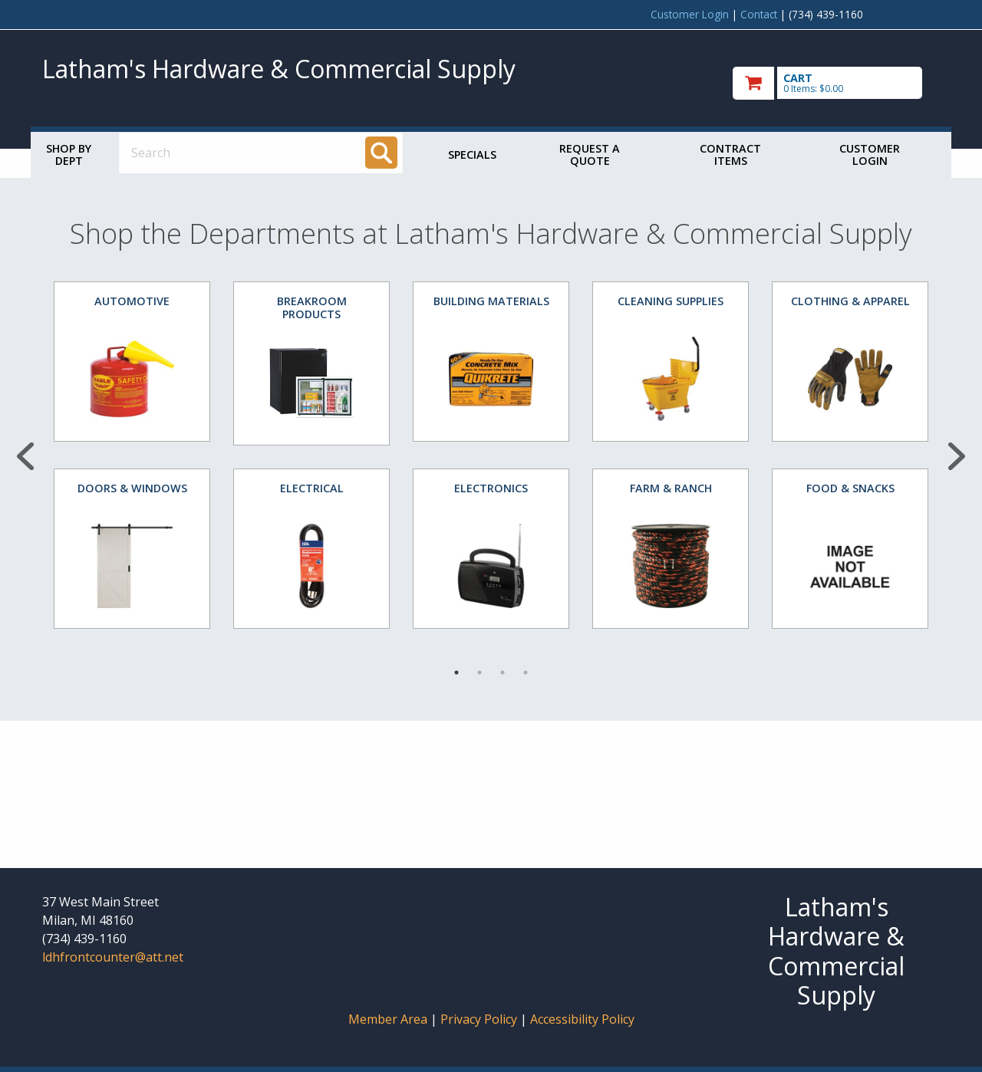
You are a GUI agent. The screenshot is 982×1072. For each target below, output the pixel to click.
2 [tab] (479, 672)
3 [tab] (502, 672)
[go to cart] (836, 83)
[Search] (381, 152)
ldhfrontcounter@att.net (112, 957)
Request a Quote (589, 154)
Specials (472, 154)
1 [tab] (456, 672)
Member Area (387, 1019)
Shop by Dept (68, 154)
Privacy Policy (480, 1019)
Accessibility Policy (582, 1019)
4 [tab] (525, 672)
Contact (758, 14)
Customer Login (690, 14)
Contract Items (730, 154)
